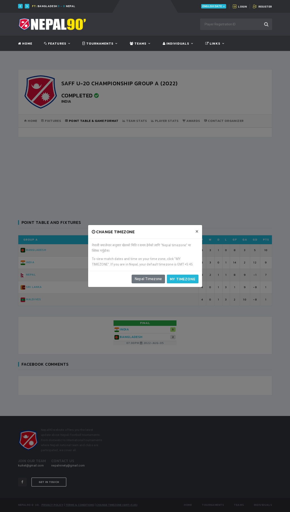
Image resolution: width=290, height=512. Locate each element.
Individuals (176, 44)
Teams (138, 44)
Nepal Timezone (148, 279)
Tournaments (98, 44)
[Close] (197, 231)
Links (212, 44)
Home (25, 44)
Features (55, 44)
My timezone (182, 279)
